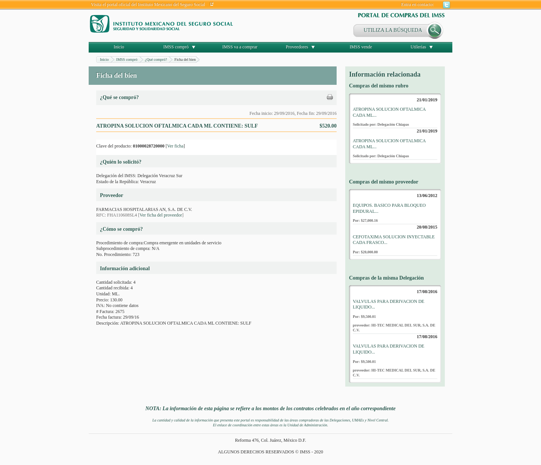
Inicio (119, 47)
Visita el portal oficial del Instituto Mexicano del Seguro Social (148, 4)
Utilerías (418, 47)
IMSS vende (361, 47)
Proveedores (297, 47)
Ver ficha (175, 146)
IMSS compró (176, 47)
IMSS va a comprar (240, 47)
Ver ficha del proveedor (161, 215)
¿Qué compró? (156, 59)
